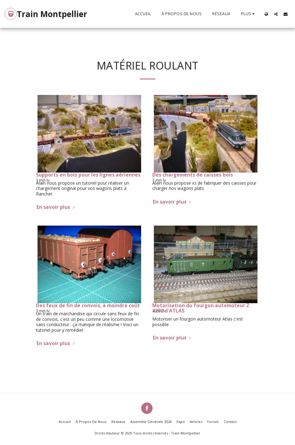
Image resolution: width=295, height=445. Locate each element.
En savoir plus (56, 207)
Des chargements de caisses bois (192, 175)
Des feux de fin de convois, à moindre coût (88, 305)
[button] (275, 14)
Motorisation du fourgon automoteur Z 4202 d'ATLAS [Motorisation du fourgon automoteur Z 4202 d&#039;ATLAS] (200, 308)
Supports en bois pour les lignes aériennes (88, 175)
